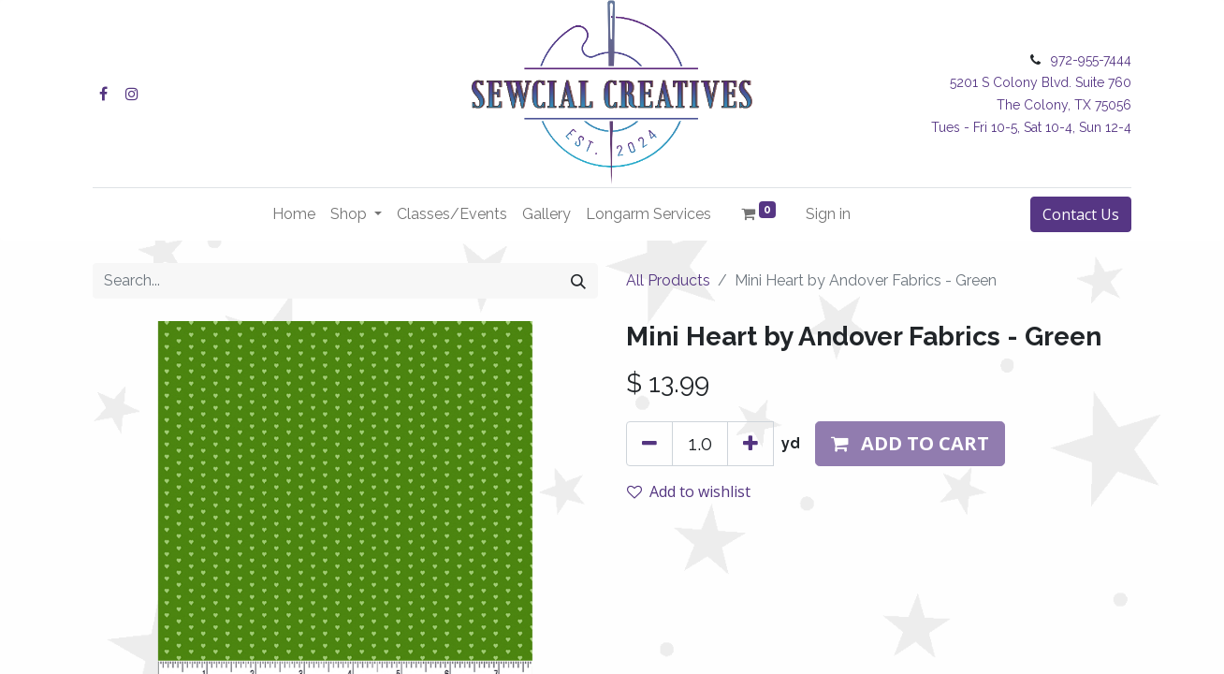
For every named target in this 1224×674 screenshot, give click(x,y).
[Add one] (750, 443)
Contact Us (1080, 214)
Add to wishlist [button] (688, 491)
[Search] (578, 281)
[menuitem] (294, 214)
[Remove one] (649, 443)
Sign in (828, 214)
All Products (668, 280)
